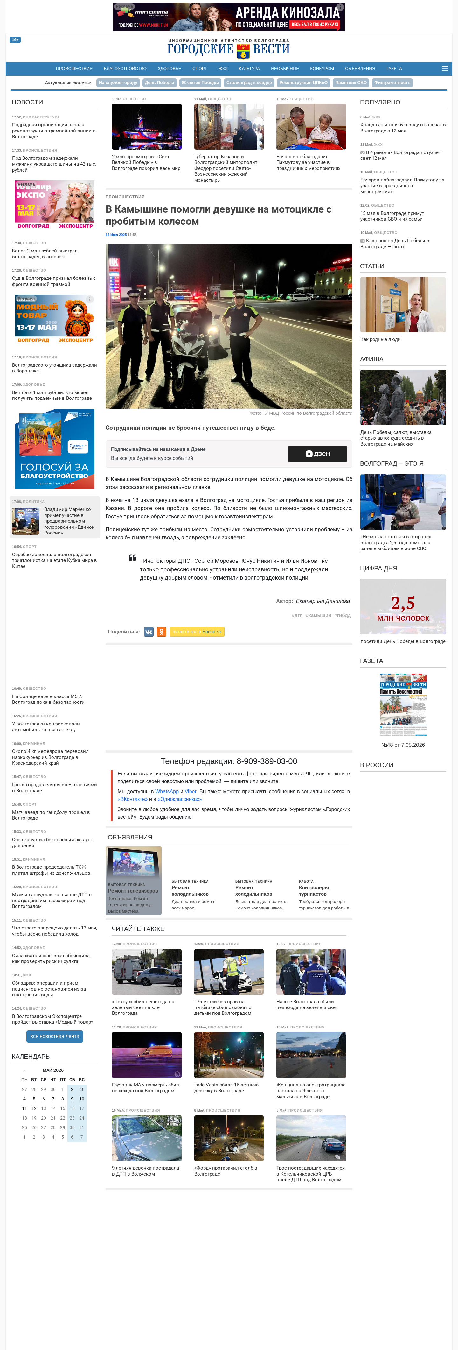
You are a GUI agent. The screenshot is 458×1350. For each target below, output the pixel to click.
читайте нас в (197, 631)
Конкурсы (322, 68)
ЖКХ (223, 68)
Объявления (360, 68)
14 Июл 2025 (116, 235)
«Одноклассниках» (179, 799)
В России (376, 764)
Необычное (285, 68)
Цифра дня (379, 568)
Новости (27, 102)
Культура (249, 68)
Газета (394, 68)
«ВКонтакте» (133, 799)
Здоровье (169, 68)
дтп (299, 615)
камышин (320, 615)
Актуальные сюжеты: (68, 83)
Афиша (372, 359)
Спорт (199, 68)
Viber (191, 791)
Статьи (372, 266)
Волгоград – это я (392, 463)
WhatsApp (167, 791)
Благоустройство (125, 68)
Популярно (380, 102)
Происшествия (74, 68)
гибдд (344, 615)
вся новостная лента (55, 1036)
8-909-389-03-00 (267, 761)
